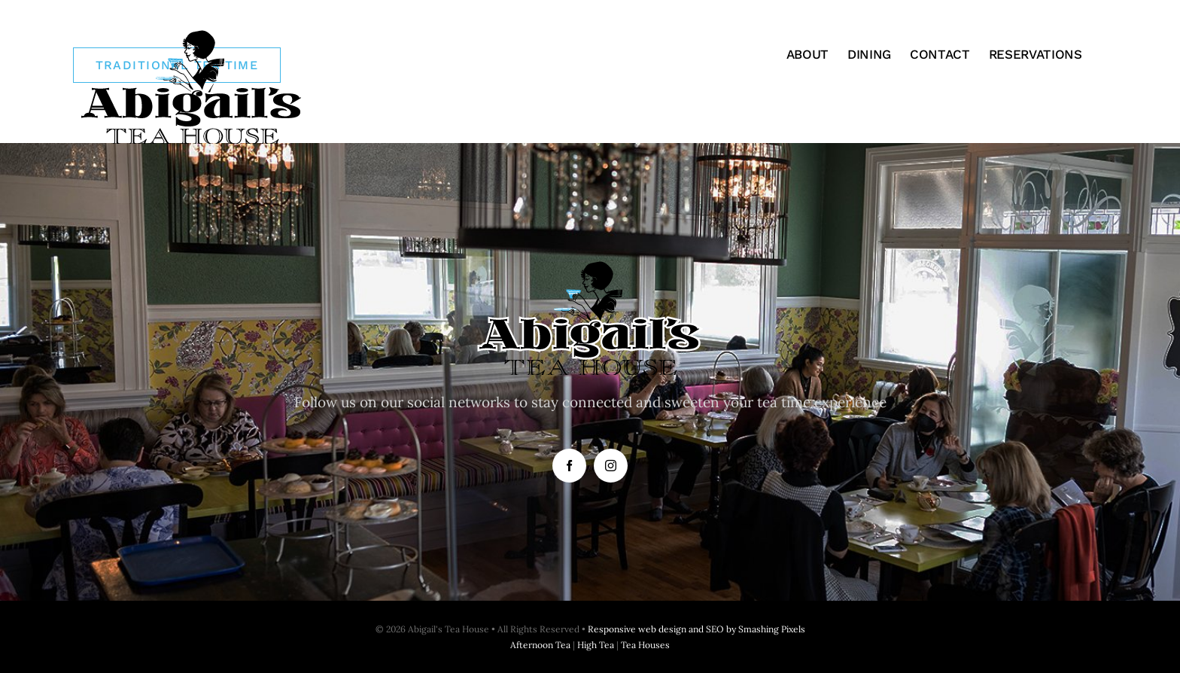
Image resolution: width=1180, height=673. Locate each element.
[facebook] (569, 466)
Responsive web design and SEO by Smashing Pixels (696, 629)
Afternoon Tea (540, 644)
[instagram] (611, 466)
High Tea (595, 644)
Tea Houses (645, 644)
